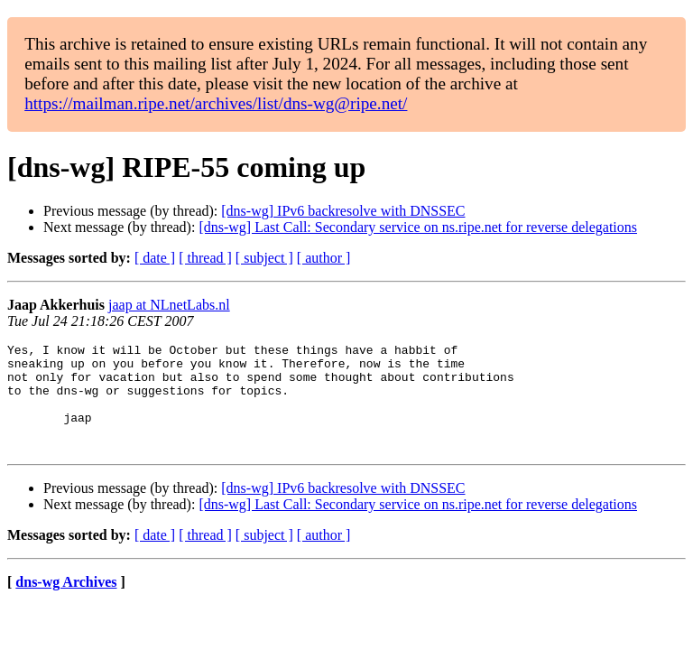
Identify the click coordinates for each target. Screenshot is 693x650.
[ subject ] (264, 257)
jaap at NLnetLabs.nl (169, 304)
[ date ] (154, 257)
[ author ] (324, 257)
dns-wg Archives (65, 603)
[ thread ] (205, 257)
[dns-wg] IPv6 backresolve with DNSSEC (343, 210)
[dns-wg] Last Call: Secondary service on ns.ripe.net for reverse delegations (418, 227)
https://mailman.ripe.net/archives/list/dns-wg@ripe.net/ (215, 103)
